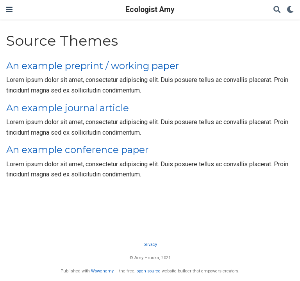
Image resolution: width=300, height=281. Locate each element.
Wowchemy (102, 271)
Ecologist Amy (150, 9)
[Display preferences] (290, 9)
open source (149, 271)
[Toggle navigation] (9, 9)
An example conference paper (77, 149)
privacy (150, 244)
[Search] (276, 9)
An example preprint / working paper (92, 65)
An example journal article (67, 108)
